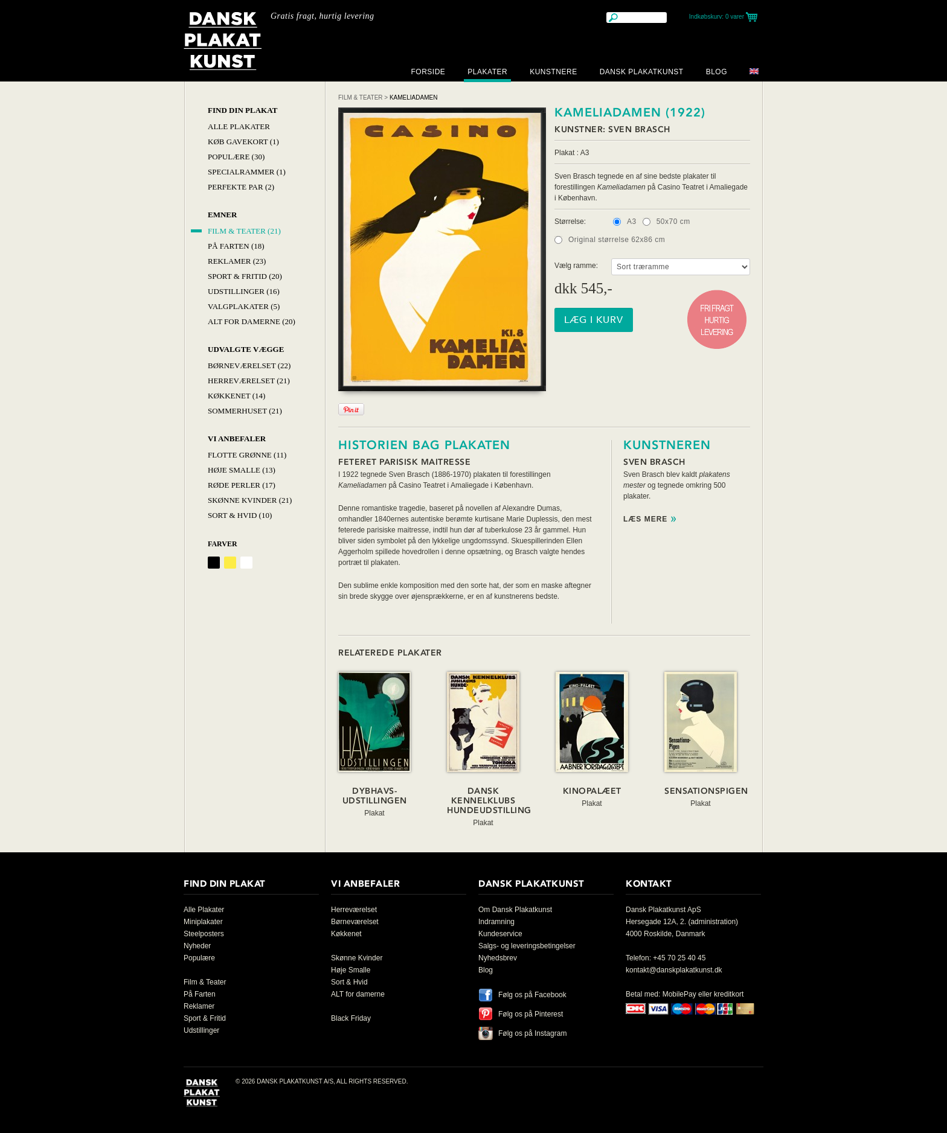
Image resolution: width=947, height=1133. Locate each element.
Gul (230, 563)
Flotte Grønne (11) (247, 455)
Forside (428, 72)
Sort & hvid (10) (240, 515)
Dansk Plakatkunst (642, 72)
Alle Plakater (239, 126)
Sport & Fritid (205, 1018)
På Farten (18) (236, 246)
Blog (716, 72)
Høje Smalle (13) (241, 470)
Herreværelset (354, 909)
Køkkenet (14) (236, 396)
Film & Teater (360, 97)
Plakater (487, 72)
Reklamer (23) (237, 261)
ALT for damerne (358, 994)
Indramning (496, 922)
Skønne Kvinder (356, 958)
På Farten (200, 994)
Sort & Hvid (349, 982)
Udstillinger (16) (244, 291)
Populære (199, 958)
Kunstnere (553, 72)
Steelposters (204, 934)
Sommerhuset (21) (245, 411)
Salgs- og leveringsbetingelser (527, 946)
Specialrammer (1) (247, 172)
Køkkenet (346, 934)
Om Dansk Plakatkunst (515, 909)
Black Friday (351, 1018)
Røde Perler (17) (241, 485)
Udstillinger (201, 1030)
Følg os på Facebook (532, 995)
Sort (214, 563)
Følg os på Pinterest (530, 1014)
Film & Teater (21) (244, 231)
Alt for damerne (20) (251, 321)
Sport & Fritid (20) (245, 276)
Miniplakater (203, 922)
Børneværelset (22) (249, 365)
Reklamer (199, 1006)
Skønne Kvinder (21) (250, 500)
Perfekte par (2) (241, 187)
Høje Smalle (350, 970)
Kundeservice (500, 934)
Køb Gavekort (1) (243, 141)
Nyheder (197, 946)
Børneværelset (355, 922)
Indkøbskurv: (716, 16)
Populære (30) (236, 157)
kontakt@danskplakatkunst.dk (674, 970)
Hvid (246, 563)
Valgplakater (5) (244, 306)
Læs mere (645, 519)
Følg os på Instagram (532, 1033)
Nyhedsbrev (497, 958)
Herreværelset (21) (249, 381)
